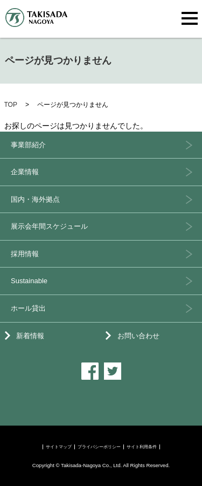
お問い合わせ (138, 336)
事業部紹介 (28, 145)
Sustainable (29, 281)
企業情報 (25, 172)
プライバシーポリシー (99, 446)
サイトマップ (59, 446)
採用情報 (25, 254)
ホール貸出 (28, 308)
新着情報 (30, 336)
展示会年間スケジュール (49, 226)
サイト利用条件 (142, 446)
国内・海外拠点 (35, 199)
